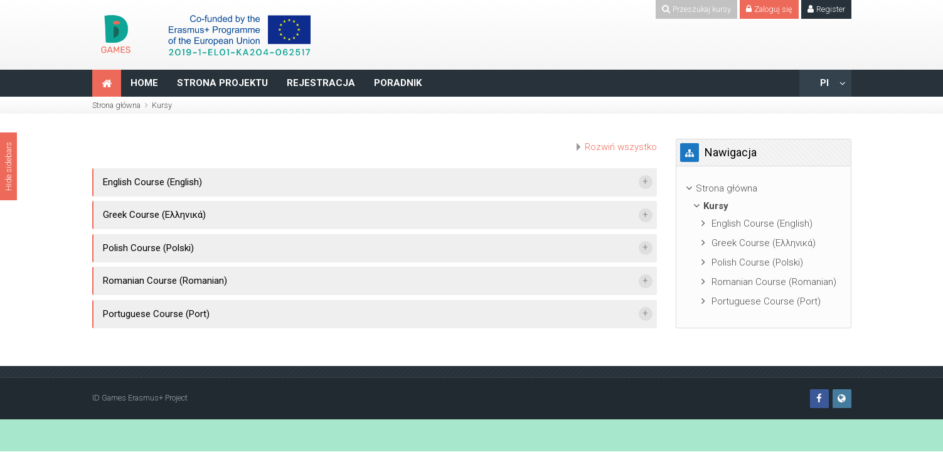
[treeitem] (763, 188)
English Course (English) (152, 182)
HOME (144, 83)
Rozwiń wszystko (621, 147)
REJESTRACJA (321, 83)
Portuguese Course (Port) (156, 314)
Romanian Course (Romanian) (165, 280)
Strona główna (116, 105)
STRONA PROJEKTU (222, 83)
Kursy (162, 105)
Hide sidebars (8, 166)
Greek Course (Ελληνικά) (154, 214)
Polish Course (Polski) (148, 248)
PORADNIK (398, 83)
